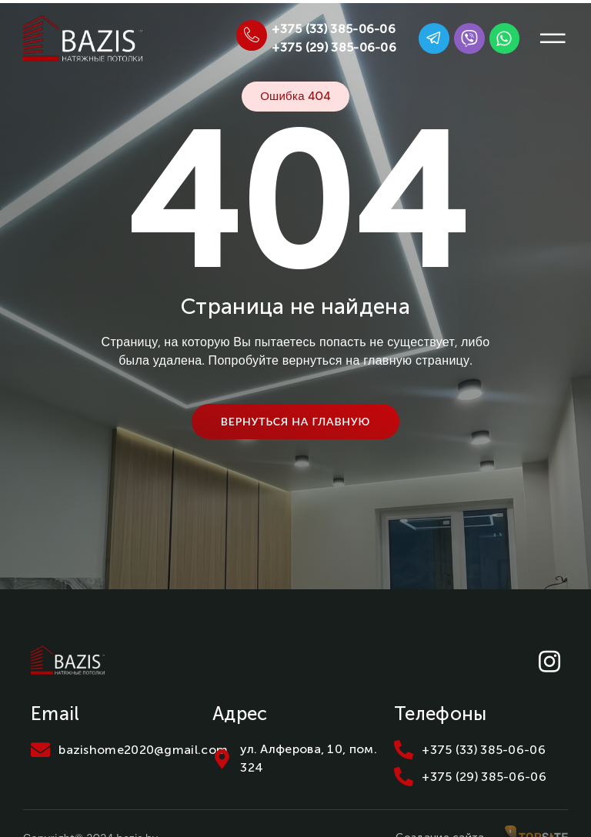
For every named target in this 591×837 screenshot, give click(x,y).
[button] (552, 38)
